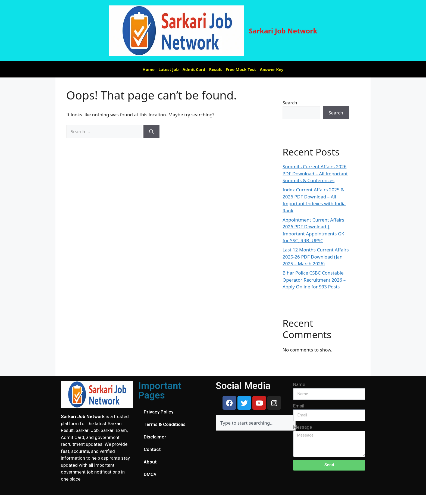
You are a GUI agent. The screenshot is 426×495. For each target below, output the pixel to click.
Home (149, 69)
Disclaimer (155, 437)
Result (215, 69)
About (150, 462)
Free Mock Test (241, 69)
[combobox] (256, 423)
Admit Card (194, 69)
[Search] (151, 131)
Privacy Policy (158, 412)
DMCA (150, 474)
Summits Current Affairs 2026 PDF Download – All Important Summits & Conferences (315, 173)
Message (302, 427)
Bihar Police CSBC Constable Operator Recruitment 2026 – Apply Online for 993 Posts (314, 280)
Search (290, 102)
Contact (152, 449)
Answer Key (271, 69)
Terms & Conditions (165, 424)
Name (299, 384)
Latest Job (168, 69)
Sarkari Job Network (283, 30)
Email (298, 406)
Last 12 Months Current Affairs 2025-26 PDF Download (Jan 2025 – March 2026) (316, 257)
